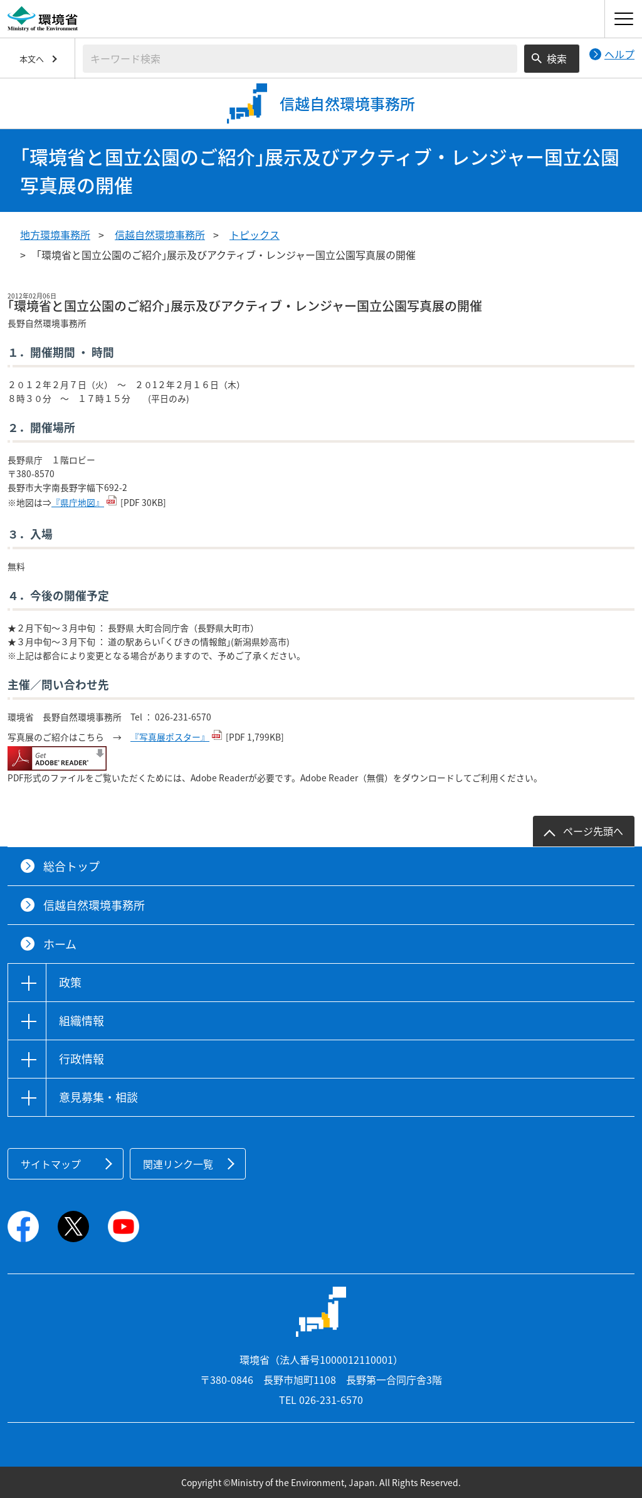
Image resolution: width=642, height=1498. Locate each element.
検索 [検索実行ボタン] (557, 58)
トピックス (254, 234)
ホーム (59, 944)
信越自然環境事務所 (160, 234)
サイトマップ (51, 1163)
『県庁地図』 (77, 502)
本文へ (31, 59)
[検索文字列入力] (300, 59)
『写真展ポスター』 (169, 737)
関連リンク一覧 (178, 1163)
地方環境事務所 (55, 234)
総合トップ (71, 866)
